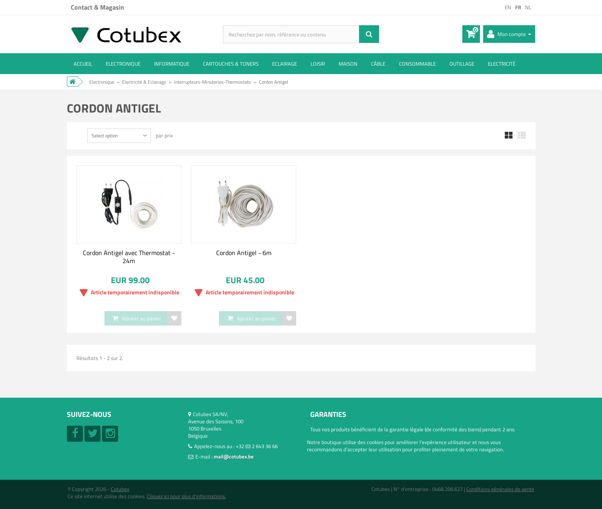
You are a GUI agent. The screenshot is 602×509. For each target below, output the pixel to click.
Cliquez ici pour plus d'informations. (186, 496)
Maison (348, 64)
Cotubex (120, 489)
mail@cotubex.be (234, 457)
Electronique (123, 64)
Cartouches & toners (231, 64)
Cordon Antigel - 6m (243, 253)
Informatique (171, 64)
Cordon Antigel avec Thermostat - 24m (129, 257)
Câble (378, 64)
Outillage (461, 64)
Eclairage (284, 64)
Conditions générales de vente (500, 489)
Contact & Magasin (97, 7)
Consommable (417, 64)
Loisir (318, 64)
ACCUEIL (83, 64)
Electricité (502, 64)
